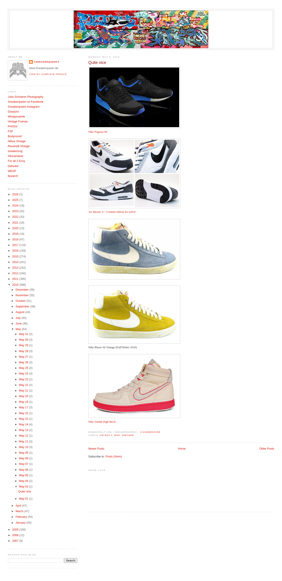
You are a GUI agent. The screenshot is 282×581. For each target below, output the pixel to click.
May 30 (24, 339)
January (20, 522)
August (20, 312)
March (19, 511)
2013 (15, 267)
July (18, 318)
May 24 (24, 373)
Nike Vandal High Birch (102, 421)
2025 (15, 200)
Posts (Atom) (114, 456)
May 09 (24, 452)
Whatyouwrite (16, 116)
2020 (15, 228)
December (22, 289)
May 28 (24, 351)
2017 (15, 245)
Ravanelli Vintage (19, 146)
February (21, 516)
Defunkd (13, 166)
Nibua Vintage (17, 141)
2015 (15, 256)
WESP (12, 171)
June (18, 323)
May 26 (24, 362)
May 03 (24, 486)
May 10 (24, 447)
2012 (15, 273)
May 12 (24, 435)
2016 (15, 250)
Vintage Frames (18, 121)
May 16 (24, 413)
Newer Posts (96, 448)
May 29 (24, 345)
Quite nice (97, 62)
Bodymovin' (15, 136)
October (20, 300)
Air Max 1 (105, 435)
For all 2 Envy (16, 161)
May (18, 329)
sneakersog (15, 151)
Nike (117, 435)
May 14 (24, 424)
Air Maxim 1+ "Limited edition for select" (112, 211)
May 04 (24, 481)
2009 (15, 529)
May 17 (24, 407)
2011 (15, 279)
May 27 (24, 356)
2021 (15, 222)
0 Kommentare (150, 432)
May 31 (24, 334)
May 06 (24, 469)
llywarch (13, 176)
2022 (15, 216)
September (22, 306)
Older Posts (266, 448)
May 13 (24, 430)
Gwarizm (13, 111)
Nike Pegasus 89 (97, 131)
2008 (15, 535)
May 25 (24, 368)
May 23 (24, 379)
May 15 (24, 418)
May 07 (24, 464)
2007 (15, 540)
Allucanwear (15, 156)
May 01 (24, 498)
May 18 (24, 401)
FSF (10, 131)
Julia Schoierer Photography (25, 96)
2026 (15, 194)
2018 (15, 239)
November (22, 295)
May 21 (24, 390)
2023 (15, 211)
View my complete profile (48, 74)
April (18, 505)
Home (182, 448)
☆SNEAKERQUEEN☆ (46, 62)
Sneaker (128, 435)
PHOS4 (13, 126)
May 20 (24, 396)
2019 (15, 233)
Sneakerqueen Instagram (24, 106)
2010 (15, 284)
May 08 (24, 458)
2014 (15, 262)
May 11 (24, 441)
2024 (15, 205)
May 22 (24, 385)
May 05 (24, 475)
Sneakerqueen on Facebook (25, 101)
